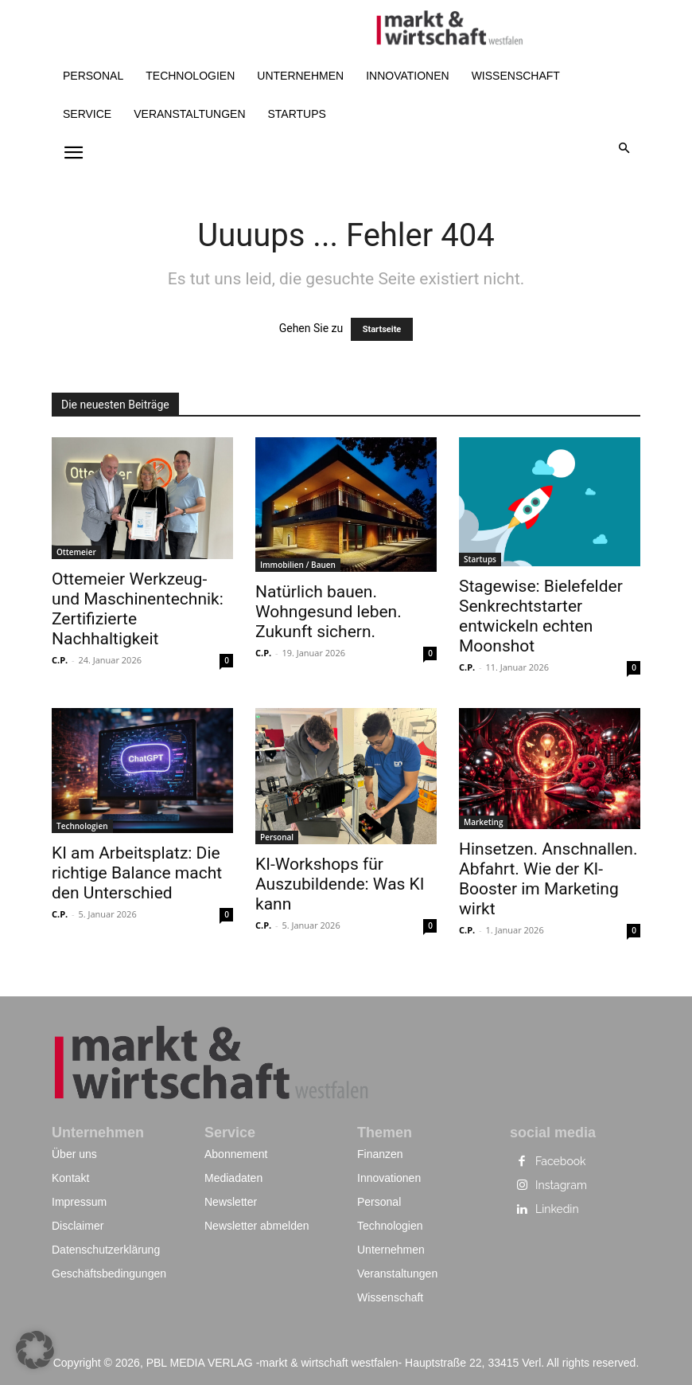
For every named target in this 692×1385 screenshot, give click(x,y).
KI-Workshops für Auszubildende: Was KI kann (340, 884)
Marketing (483, 821)
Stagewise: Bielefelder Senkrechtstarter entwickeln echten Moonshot (541, 616)
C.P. (60, 660)
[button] (624, 149)
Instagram (561, 1185)
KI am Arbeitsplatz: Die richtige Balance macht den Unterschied (137, 872)
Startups (480, 559)
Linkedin (557, 1209)
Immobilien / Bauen (298, 564)
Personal (277, 837)
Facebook (560, 1161)
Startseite (382, 329)
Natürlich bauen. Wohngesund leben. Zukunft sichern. (328, 611)
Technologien (82, 825)
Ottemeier (76, 552)
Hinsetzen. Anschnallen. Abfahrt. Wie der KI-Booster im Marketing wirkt (548, 878)
